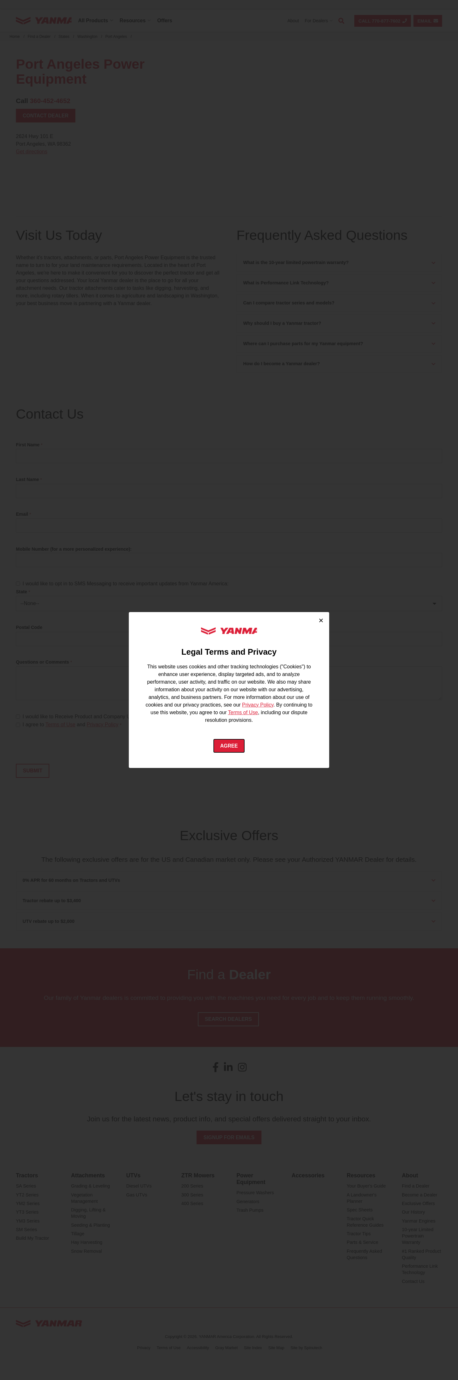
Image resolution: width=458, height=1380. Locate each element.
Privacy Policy (257, 704)
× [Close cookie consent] (321, 620)
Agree (229, 746)
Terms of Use (243, 712)
